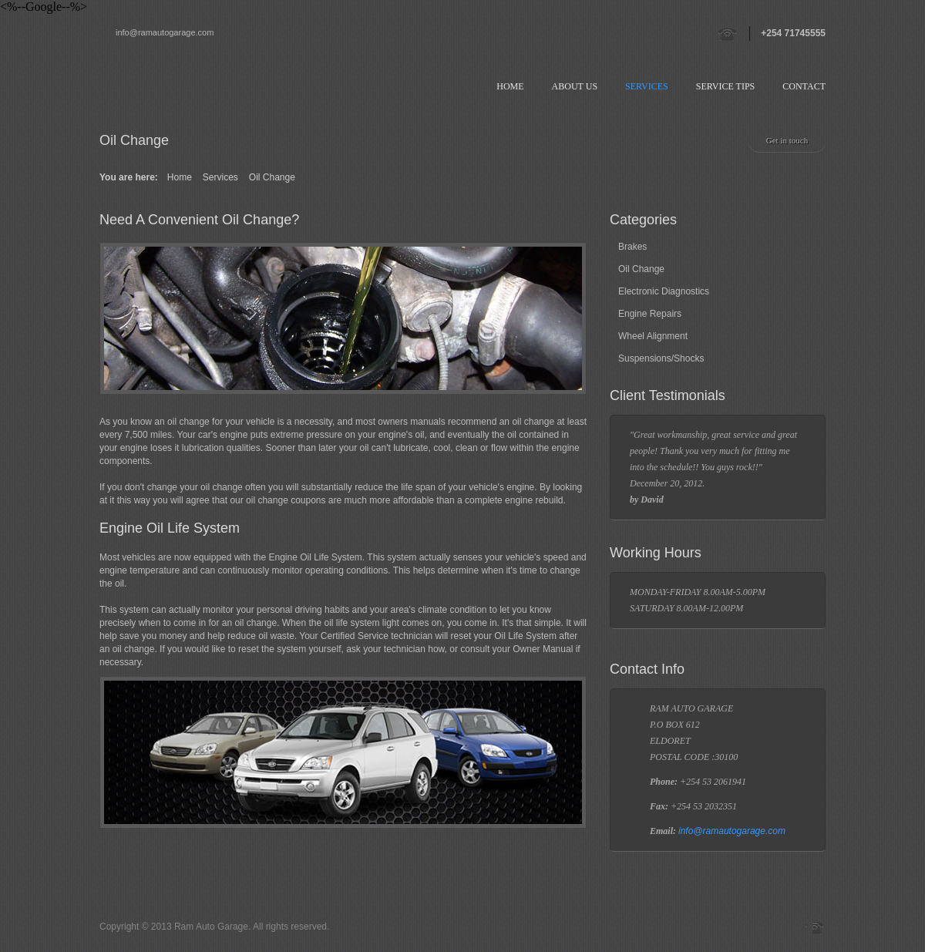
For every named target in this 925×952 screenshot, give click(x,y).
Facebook (799, 927)
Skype (819, 927)
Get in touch (787, 140)
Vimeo (780, 927)
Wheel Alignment (653, 336)
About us (574, 86)
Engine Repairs (649, 313)
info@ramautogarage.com (165, 32)
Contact (804, 86)
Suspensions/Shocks (661, 358)
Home (509, 86)
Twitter (740, 927)
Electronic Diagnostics (663, 291)
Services (646, 86)
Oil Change (641, 269)
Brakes (632, 246)
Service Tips (725, 86)
